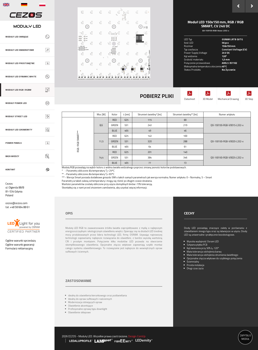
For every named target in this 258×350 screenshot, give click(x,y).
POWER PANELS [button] (13, 143)
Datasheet (189, 99)
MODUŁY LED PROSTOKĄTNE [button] (20, 63)
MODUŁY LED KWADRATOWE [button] (19, 50)
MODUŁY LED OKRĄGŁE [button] (16, 36)
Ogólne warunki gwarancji (19, 244)
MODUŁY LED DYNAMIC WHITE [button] (20, 76)
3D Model (208, 99)
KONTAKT (10, 169)
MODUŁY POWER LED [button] (16, 103)
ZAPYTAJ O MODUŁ (245, 337)
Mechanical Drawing (228, 99)
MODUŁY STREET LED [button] (16, 116)
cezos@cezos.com (16, 203)
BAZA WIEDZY (12, 156)
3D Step (249, 99)
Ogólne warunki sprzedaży (20, 240)
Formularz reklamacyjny (19, 248)
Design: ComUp (137, 336)
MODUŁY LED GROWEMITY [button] (18, 129)
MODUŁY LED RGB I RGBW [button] (18, 90)
